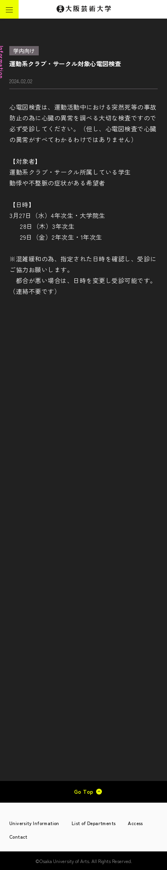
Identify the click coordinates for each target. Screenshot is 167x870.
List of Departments (94, 823)
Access (135, 823)
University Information (34, 823)
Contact (18, 836)
